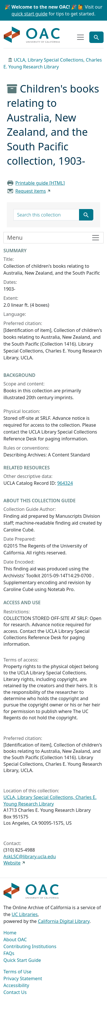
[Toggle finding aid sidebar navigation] (53, 237)
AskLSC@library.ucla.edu (29, 856)
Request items (30, 191)
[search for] (46, 214)
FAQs (8, 953)
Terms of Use (17, 971)
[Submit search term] (86, 214)
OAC (31, 35)
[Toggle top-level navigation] (80, 37)
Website (12, 863)
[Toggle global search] (96, 37)
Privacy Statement (22, 978)
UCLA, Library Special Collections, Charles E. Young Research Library (49, 800)
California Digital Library (64, 921)
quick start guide (30, 14)
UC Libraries (25, 914)
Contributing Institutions (29, 946)
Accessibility (16, 985)
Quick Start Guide (22, 960)
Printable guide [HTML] (40, 183)
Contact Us (15, 992)
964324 (65, 483)
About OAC (15, 939)
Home (10, 933)
